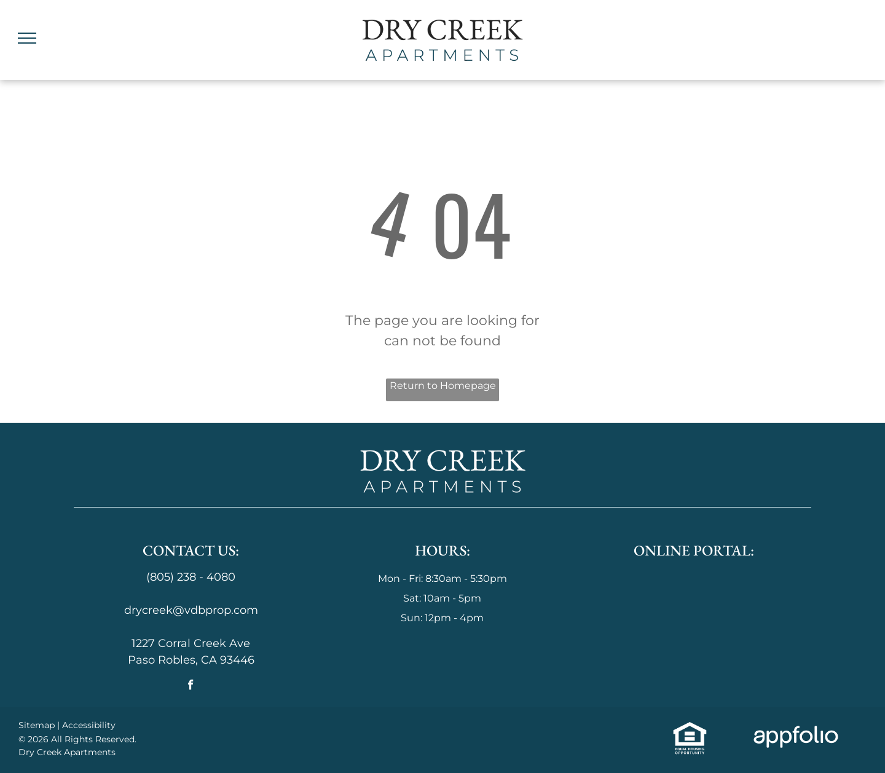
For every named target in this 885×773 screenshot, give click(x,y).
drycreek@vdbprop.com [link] (191, 610)
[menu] (27, 38)
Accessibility (89, 725)
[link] (690, 729)
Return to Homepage (443, 385)
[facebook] (191, 686)
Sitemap (36, 725)
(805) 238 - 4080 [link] (190, 577)
